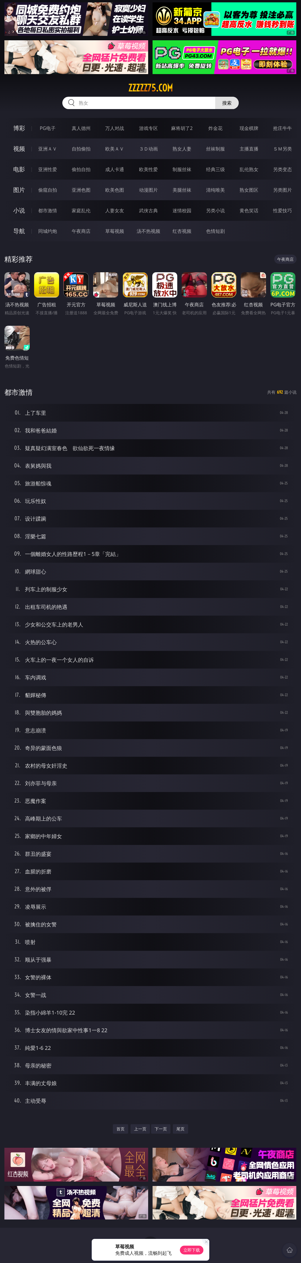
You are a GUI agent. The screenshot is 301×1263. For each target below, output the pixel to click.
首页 (120, 1129)
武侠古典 (148, 210)
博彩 (19, 128)
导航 (19, 231)
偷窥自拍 (47, 190)
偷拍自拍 (81, 169)
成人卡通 (114, 169)
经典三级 (215, 169)
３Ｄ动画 (148, 149)
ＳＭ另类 (282, 149)
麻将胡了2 (182, 128)
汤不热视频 (148, 231)
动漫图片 (148, 190)
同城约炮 (47, 231)
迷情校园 (182, 210)
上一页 (140, 1129)
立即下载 (191, 1250)
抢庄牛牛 (282, 128)
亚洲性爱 (47, 169)
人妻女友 (114, 210)
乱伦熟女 (249, 169)
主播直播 (249, 149)
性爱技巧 (282, 210)
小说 (19, 210)
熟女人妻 (182, 149)
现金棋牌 (249, 128)
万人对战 (114, 128)
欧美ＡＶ (114, 149)
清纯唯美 (215, 190)
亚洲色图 (81, 190)
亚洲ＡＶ (47, 149)
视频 (19, 149)
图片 (19, 190)
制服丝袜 (182, 169)
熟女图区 (249, 190)
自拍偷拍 (81, 149)
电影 (19, 169)
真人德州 (81, 128)
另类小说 (215, 210)
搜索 (227, 103)
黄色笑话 (249, 210)
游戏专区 (148, 128)
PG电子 (47, 128)
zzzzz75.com (150, 88)
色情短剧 (215, 231)
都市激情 (47, 210)
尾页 (180, 1129)
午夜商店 (81, 231)
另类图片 (282, 190)
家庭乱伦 (81, 210)
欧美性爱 (148, 169)
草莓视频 (114, 231)
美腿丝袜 (182, 190)
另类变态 (282, 169)
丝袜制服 (215, 149)
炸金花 (215, 128)
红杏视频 (182, 231)
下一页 (161, 1129)
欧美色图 (114, 190)
